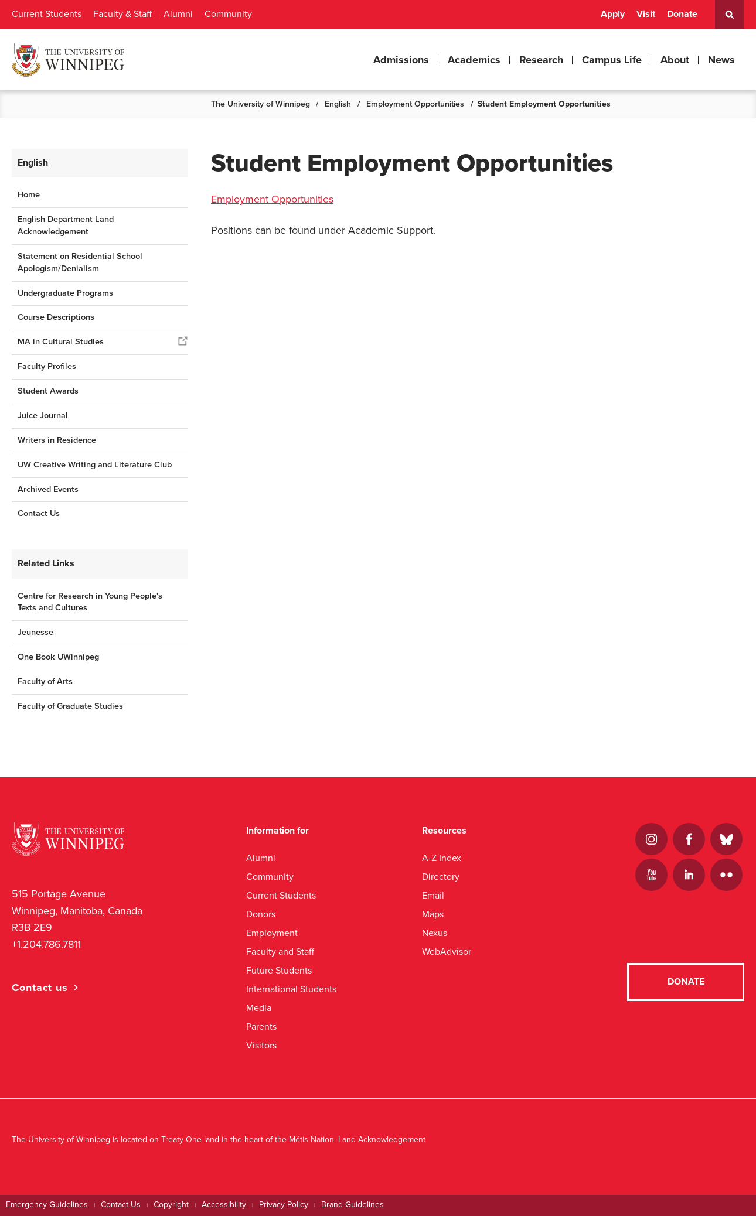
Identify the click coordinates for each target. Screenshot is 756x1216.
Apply (613, 14)
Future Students (279, 970)
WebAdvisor (446, 951)
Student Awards (48, 391)
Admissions (401, 59)
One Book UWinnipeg (58, 657)
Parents (261, 1026)
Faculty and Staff (280, 951)
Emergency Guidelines (47, 1205)
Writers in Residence (57, 440)
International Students (291, 989)
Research (541, 59)
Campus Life (612, 59)
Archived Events (48, 489)
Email (433, 895)
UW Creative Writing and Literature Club (95, 465)
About (674, 59)
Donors (260, 914)
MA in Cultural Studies (61, 342)
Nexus (434, 932)
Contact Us (39, 513)
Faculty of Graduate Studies (70, 706)
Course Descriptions (56, 317)
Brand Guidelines (352, 1205)
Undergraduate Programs (65, 293)
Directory (440, 876)
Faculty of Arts (45, 681)
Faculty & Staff (122, 14)
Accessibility (224, 1205)
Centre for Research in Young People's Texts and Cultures (90, 602)
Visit (645, 14)
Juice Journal (43, 416)
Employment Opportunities (415, 104)
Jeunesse (35, 632)
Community (228, 14)
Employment (272, 932)
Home (29, 195)
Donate (682, 14)
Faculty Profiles (47, 366)
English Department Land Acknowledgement (66, 225)
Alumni (178, 14)
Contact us (40, 987)
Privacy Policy (283, 1205)
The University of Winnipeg (260, 104)
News (721, 59)
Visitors (261, 1045)
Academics (474, 59)
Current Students (46, 14)
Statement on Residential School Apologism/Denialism (80, 262)
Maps (433, 914)
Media (258, 1007)
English (338, 104)
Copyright (171, 1205)
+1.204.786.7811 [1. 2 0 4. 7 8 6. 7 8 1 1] (46, 944)
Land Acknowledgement (381, 1140)
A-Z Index (441, 857)
